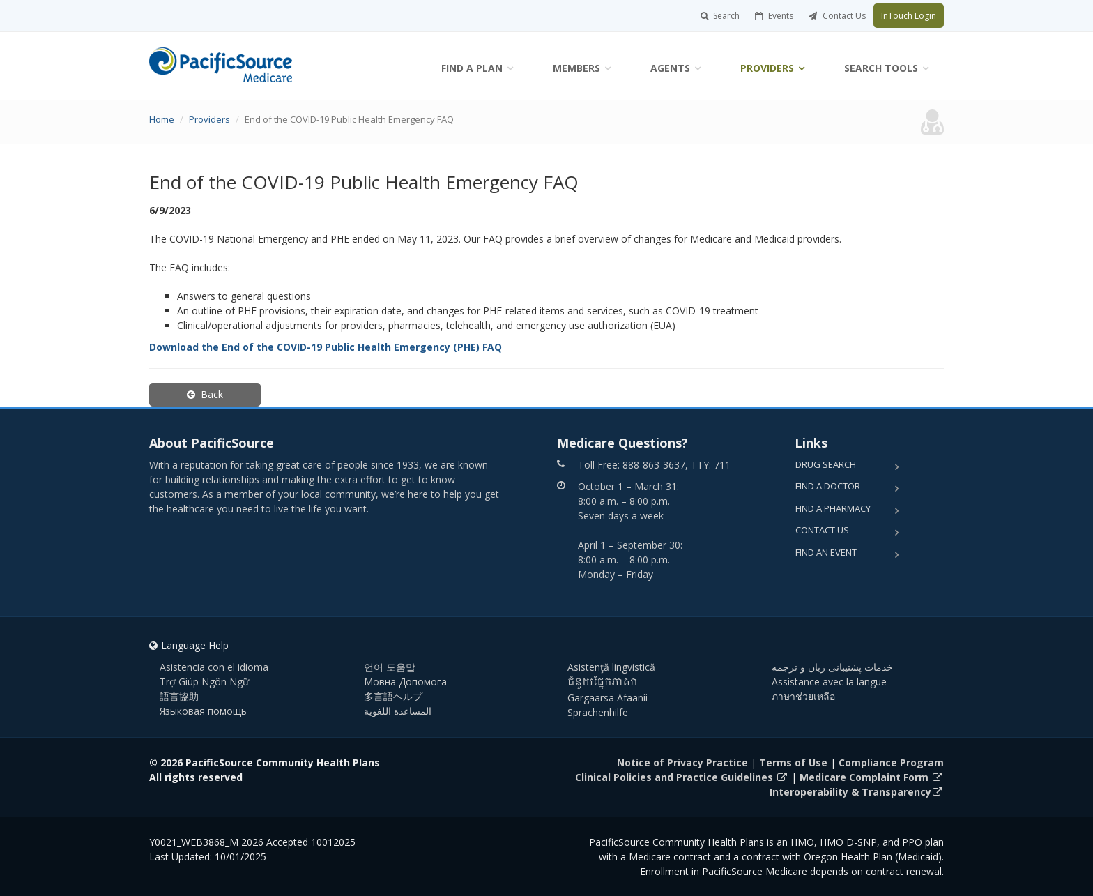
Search (720, 16)
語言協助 (179, 696)
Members (576, 68)
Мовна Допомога (405, 681)
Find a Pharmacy (833, 508)
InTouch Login (908, 16)
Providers (767, 68)
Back (205, 394)
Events (774, 16)
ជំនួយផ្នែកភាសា (602, 682)
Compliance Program (891, 762)
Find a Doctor (827, 486)
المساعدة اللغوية (397, 710)
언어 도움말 (389, 667)
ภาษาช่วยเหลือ (803, 696)
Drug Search (825, 464)
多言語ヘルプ (393, 696)
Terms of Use (793, 762)
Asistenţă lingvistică (611, 667)
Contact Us (837, 16)
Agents (670, 68)
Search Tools (881, 68)
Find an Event (826, 552)
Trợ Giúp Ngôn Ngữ (204, 681)
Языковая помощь (203, 710)
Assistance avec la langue (829, 681)
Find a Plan (472, 68)
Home (161, 119)
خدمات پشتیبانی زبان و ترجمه (832, 667)
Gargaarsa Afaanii (607, 697)
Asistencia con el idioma (214, 667)
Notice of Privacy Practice (682, 762)
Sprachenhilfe (597, 712)
